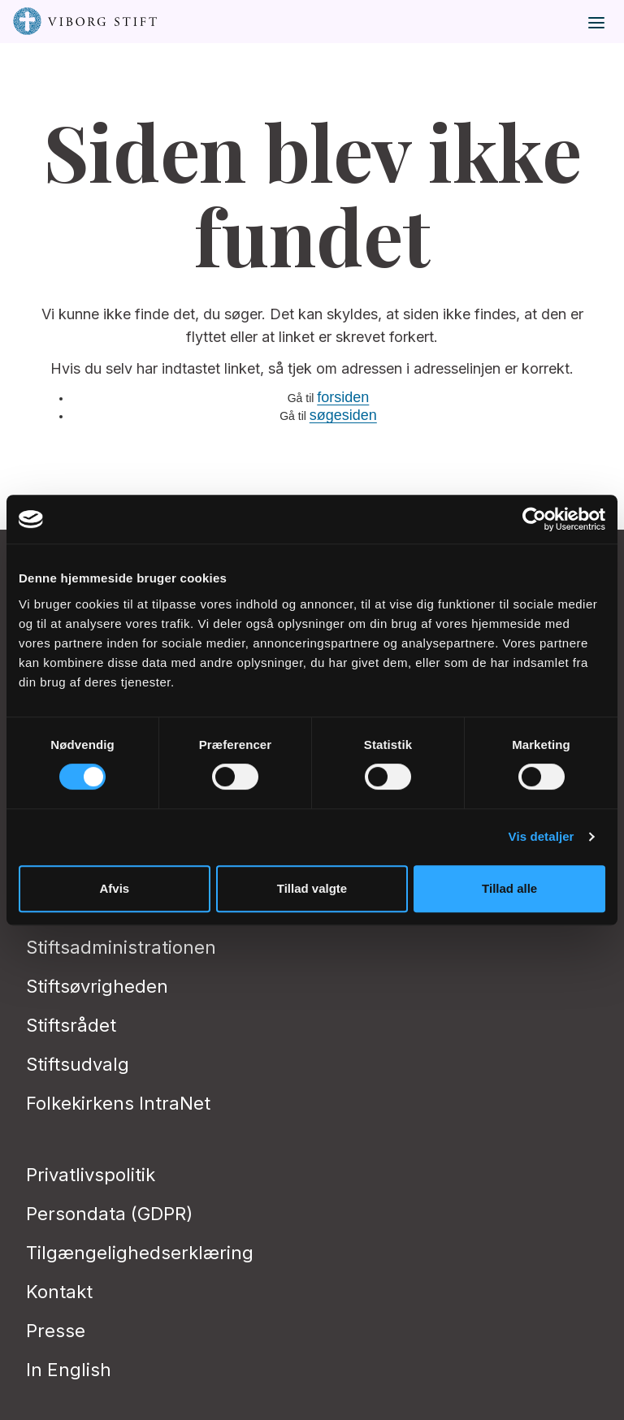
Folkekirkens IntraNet (118, 1103)
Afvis (114, 888)
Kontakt (59, 1291)
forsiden (343, 397)
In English (68, 1369)
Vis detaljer (541, 836)
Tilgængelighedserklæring (140, 1252)
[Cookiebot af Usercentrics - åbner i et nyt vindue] (534, 519)
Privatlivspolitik (90, 1174)
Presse (55, 1330)
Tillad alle (509, 888)
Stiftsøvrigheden (97, 986)
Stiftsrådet (71, 1025)
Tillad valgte (312, 888)
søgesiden (343, 415)
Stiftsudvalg (77, 1064)
